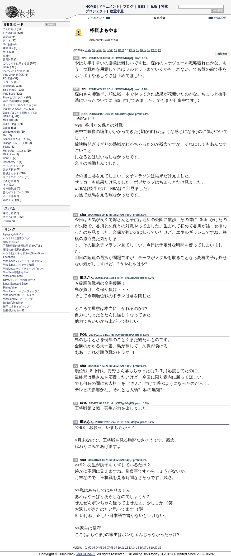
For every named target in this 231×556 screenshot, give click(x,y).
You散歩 (8, 44)
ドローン (8, 82)
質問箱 (7, 36)
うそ (6, 184)
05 (100, 50)
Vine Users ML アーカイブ (18, 295)
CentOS (8, 158)
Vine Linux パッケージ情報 (19, 264)
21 (159, 50)
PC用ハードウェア (14, 70)
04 (97, 50)
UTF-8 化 (9, 116)
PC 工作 (8, 78)
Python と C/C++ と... (16, 108)
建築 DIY (8, 48)
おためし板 (10, 32)
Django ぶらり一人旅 (16, 143)
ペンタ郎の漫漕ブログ (16, 238)
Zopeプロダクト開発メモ (18, 112)
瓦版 (153, 6)
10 (119, 50)
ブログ (128, 6)
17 (144, 50)
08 (111, 50)
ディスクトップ (12, 165)
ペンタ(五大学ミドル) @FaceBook (23, 253)
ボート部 (8, 196)
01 (86, 50)
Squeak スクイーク (14, 139)
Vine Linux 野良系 (14, 74)
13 (130, 50)
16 (141, 50)
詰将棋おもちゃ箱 (13, 310)
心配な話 (8, 181)
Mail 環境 (9, 120)
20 (155, 50)
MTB (6, 51)
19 (152, 50)
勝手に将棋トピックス (16, 306)
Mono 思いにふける (15, 150)
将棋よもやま (11, 173)
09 (115, 50)
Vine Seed (9, 93)
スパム (10, 208)
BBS (142, 6)
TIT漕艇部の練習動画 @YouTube (22, 245)
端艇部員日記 (11, 242)
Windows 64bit (12, 131)
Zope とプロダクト (14, 97)
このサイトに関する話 (16, 63)
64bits (7, 146)
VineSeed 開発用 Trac (16, 272)
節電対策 (8, 59)
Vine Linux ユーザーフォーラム (21, 291)
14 (133, 50)
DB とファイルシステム (17, 105)
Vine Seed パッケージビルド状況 (23, 261)
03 (93, 50)
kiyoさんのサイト (13, 234)
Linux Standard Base (15, 283)
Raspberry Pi (11, 162)
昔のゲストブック (14, 192)
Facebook (9, 257)
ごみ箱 (7, 220)
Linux (6, 67)
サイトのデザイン (14, 177)
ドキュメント (109, 6)
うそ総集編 (10, 188)
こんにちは (10, 29)
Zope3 (7, 127)
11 (122, 50)
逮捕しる (8, 213)
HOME (91, 6)
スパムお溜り (11, 216)
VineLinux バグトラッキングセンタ (24, 268)
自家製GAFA (10, 86)
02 (89, 50)
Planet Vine (10, 287)
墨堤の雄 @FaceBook (16, 249)
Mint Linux (9, 154)
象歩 (159, 17)
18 (148, 50)
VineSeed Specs (13, 276)
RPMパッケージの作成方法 (19, 280)
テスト (7, 40)
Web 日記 (9, 200)
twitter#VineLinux (13, 302)
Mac (6, 135)
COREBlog (10, 124)
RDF (51, 24)
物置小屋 (117, 11)
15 (137, 50)
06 (104, 50)
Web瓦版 (217, 17)
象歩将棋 (8, 169)
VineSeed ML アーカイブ (18, 299)
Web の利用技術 (13, 101)
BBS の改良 (10, 89)
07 (108, 50)
